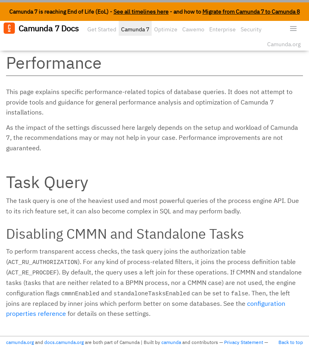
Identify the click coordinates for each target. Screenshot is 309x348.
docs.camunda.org (64, 342)
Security (251, 29)
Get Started (101, 29)
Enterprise (222, 29)
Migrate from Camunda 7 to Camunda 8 (251, 11)
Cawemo (193, 29)
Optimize (165, 29)
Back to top (290, 342)
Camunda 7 (135, 29)
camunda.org (20, 342)
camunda (171, 342)
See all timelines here (141, 11)
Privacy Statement (243, 342)
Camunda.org (284, 44)
